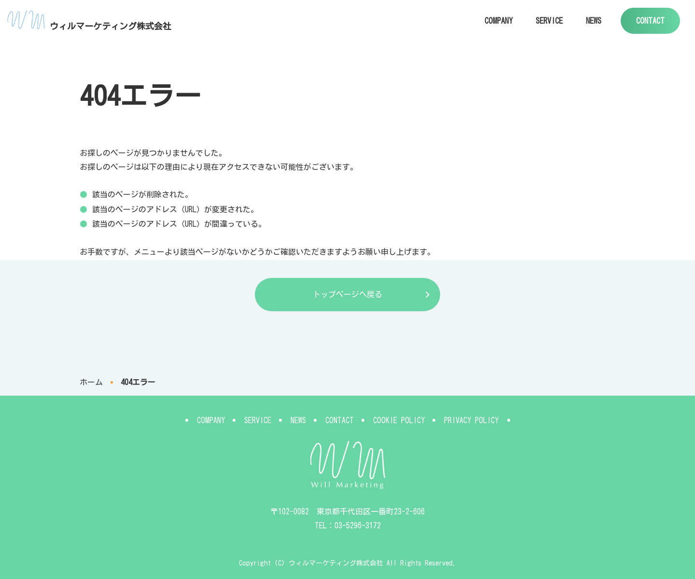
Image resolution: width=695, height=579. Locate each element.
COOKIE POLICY (399, 420)
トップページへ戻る (347, 294)
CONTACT (650, 21)
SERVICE (549, 21)
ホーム (91, 382)
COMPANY (499, 21)
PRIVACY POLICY (471, 420)
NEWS (593, 21)
